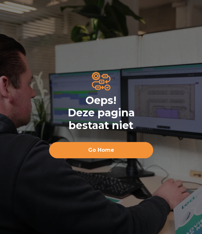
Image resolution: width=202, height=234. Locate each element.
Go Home (101, 150)
